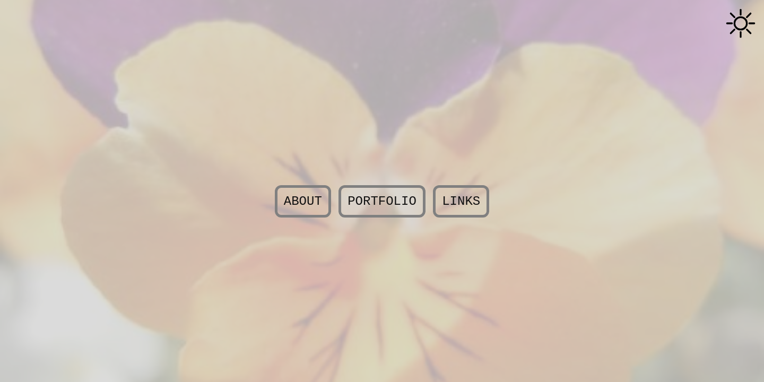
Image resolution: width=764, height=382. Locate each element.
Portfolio (382, 201)
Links (461, 201)
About (303, 201)
